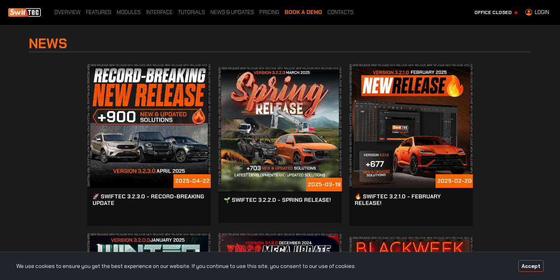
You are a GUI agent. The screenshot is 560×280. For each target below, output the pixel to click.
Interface (159, 12)
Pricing (269, 12)
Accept (531, 266)
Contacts (340, 12)
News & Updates (232, 12)
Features (98, 12)
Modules (129, 12)
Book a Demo (303, 12)
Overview (67, 12)
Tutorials (191, 12)
